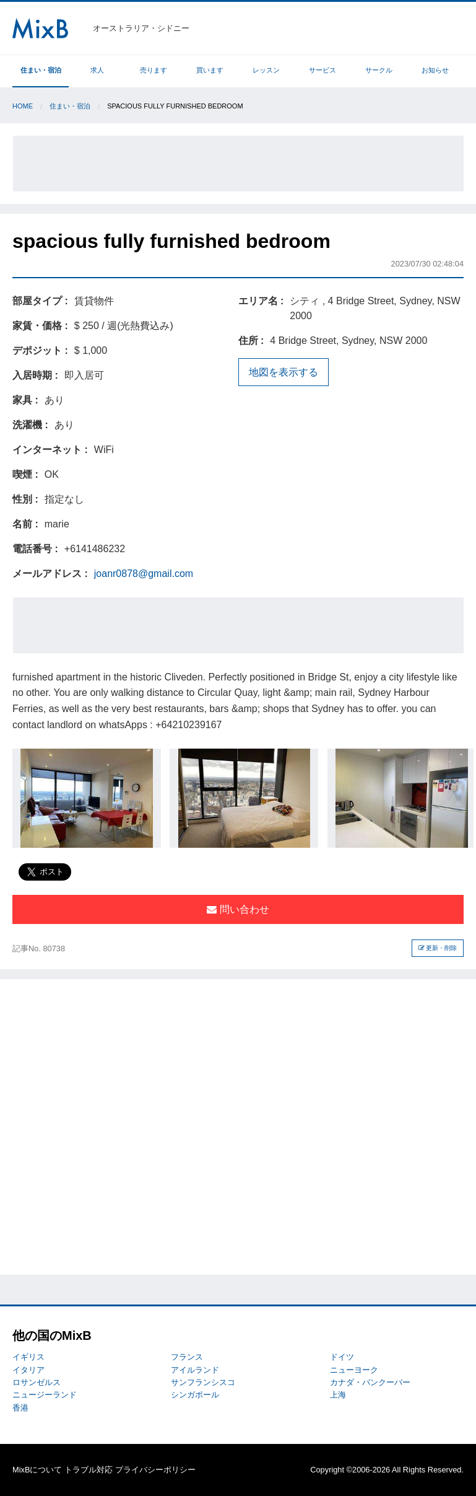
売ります (153, 70)
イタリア (28, 1370)
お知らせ (435, 70)
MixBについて (37, 1469)
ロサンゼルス (36, 1382)
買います (209, 70)
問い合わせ (238, 909)
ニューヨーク (354, 1370)
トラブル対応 (88, 1469)
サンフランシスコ (203, 1382)
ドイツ (342, 1357)
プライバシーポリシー (155, 1469)
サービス (322, 70)
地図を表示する (283, 372)
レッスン (266, 70)
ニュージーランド (44, 1394)
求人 (97, 70)
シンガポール (195, 1394)
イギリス (28, 1357)
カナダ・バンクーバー (370, 1382)
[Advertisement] (238, 163)
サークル (378, 70)
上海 (338, 1394)
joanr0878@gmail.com (143, 573)
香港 (20, 1407)
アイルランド (195, 1370)
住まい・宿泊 (40, 70)
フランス (187, 1357)
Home (22, 106)
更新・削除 (437, 947)
